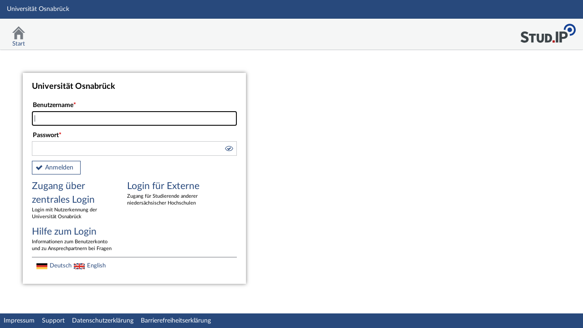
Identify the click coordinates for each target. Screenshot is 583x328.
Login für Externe (168, 194)
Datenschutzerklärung (102, 321)
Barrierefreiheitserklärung (176, 321)
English (96, 265)
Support (53, 321)
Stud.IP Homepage (548, 30)
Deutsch (61, 265)
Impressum (19, 321)
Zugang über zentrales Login (73, 200)
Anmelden (59, 167)
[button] (229, 150)
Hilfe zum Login (73, 239)
